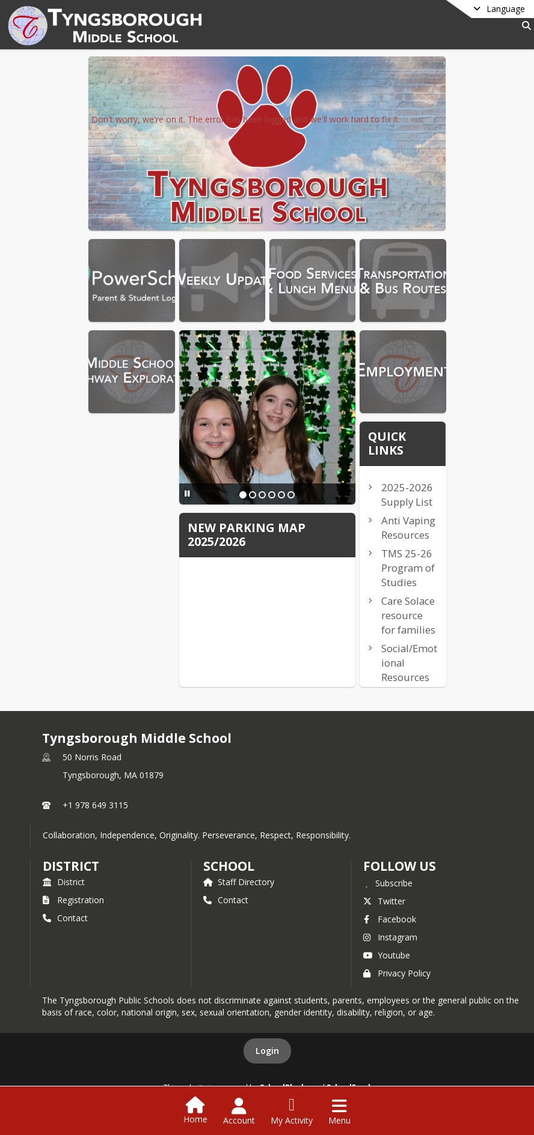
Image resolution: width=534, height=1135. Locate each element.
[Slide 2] (252, 494)
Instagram (390, 937)
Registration (73, 900)
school (228, 866)
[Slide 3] (262, 494)
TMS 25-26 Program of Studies (408, 567)
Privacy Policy (397, 973)
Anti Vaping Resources (408, 527)
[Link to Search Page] (524, 25)
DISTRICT (71, 866)
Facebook (389, 919)
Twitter (384, 901)
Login (267, 1050)
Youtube (386, 955)
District (64, 882)
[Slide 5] (281, 494)
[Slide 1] (243, 494)
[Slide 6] (291, 494)
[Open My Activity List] (292, 1112)
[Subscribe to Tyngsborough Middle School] (388, 882)
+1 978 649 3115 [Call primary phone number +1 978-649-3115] (95, 805)
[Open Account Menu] (239, 1112)
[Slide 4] (271, 494)
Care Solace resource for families (408, 615)
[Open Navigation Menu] (339, 1112)
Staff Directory (238, 882)
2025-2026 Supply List (407, 494)
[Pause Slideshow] (187, 493)
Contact (65, 918)
